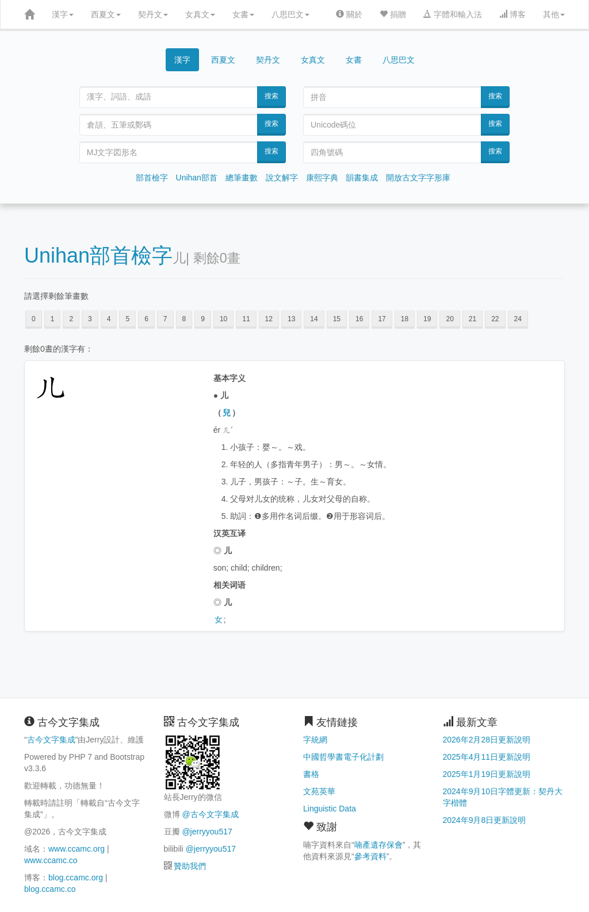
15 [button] (337, 319)
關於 (349, 14)
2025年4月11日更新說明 (487, 756)
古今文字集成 (51, 739)
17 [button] (381, 319)
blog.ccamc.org (75, 877)
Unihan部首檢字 (98, 255)
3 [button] (90, 319)
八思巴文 (290, 14)
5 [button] (127, 319)
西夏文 (106, 14)
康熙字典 (322, 177)
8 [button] (184, 319)
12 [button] (269, 319)
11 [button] (246, 319)
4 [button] (109, 319)
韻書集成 (362, 177)
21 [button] (472, 319)
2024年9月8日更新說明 (484, 820)
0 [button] (34, 319)
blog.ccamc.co (49, 889)
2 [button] (71, 319)
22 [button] (495, 319)
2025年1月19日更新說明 (487, 774)
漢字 (63, 14)
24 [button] (518, 319)
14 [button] (314, 319)
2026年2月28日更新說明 (487, 739)
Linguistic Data (329, 808)
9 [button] (203, 319)
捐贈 (393, 14)
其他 (554, 14)
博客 (512, 14)
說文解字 (282, 177)
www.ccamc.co (51, 860)
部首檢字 (152, 177)
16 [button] (359, 319)
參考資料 (370, 856)
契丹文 (153, 14)
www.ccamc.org (76, 848)
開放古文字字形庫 (418, 177)
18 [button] (404, 319)
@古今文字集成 (210, 814)
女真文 (200, 14)
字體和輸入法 (452, 14)
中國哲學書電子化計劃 (343, 756)
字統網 (315, 739)
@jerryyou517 (207, 831)
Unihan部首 (196, 177)
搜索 (271, 96)
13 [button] (291, 319)
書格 (311, 774)
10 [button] (223, 319)
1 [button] (53, 319)
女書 (243, 14)
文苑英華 (319, 791)
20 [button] (449, 319)
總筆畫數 (241, 177)
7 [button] (165, 319)
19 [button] (427, 319)
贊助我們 (190, 866)
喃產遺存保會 (378, 844)
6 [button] (146, 319)
